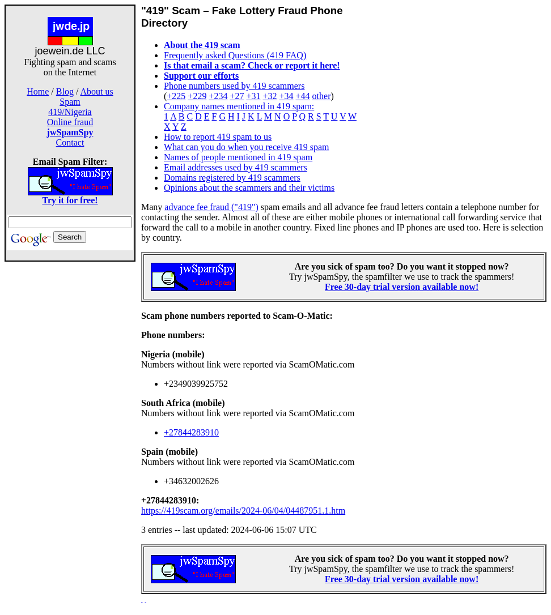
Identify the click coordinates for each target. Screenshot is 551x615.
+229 (197, 96)
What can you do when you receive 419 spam (246, 147)
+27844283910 (191, 432)
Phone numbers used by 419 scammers (234, 86)
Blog (65, 91)
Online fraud (70, 122)
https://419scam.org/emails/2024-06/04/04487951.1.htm (243, 510)
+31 (253, 96)
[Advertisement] (70, 440)
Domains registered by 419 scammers (232, 177)
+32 (269, 96)
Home (38, 91)
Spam (70, 101)
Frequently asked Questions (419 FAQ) (235, 55)
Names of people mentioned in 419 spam (238, 157)
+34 (286, 96)
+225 (176, 96)
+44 (303, 96)
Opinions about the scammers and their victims (249, 188)
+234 (218, 96)
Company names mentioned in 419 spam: (239, 106)
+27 (237, 96)
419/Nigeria (69, 112)
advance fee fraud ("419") (211, 207)
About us (96, 91)
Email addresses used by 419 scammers (235, 167)
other (321, 96)
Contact (70, 142)
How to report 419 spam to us (218, 137)
